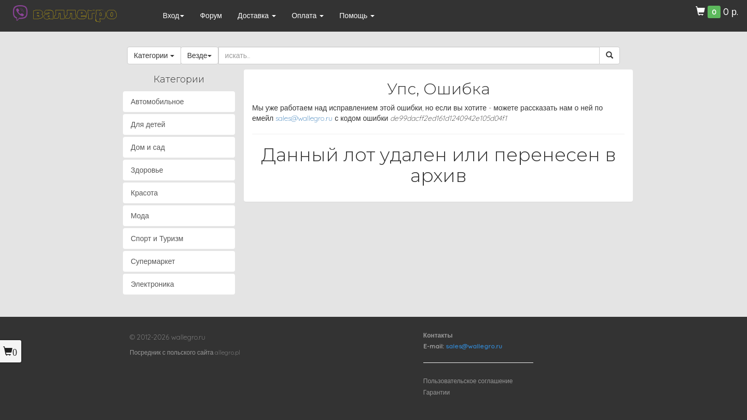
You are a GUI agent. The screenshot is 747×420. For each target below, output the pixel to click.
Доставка (257, 15)
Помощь (357, 15)
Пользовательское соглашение (468, 381)
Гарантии (436, 392)
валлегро (75, 13)
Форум (211, 15)
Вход (174, 15)
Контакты (438, 335)
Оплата (308, 15)
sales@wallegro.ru (304, 118)
